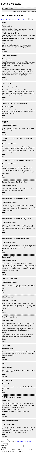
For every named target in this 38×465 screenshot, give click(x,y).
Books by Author (21, 11)
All (37, 19)
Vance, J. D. (6, 384)
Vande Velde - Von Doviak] (23, 441)
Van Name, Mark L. (8, 320)
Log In (14, 11)
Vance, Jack (6, 400)
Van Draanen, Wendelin (9, 125)
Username (4, 444)
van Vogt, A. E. (7, 367)
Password (3, 445)
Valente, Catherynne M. (9, 87)
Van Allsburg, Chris (8, 107)
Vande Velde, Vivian (8, 424)
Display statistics (31, 11)
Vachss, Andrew (7, 26)
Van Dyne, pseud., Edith (9, 300)
